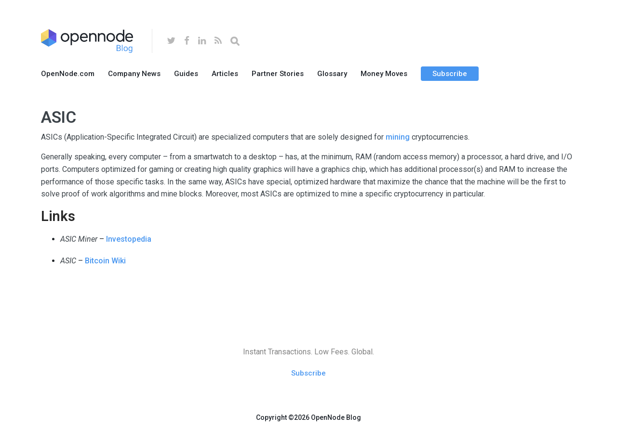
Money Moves (384, 73)
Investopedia (128, 239)
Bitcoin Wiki (105, 260)
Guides (186, 73)
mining (398, 137)
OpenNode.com (67, 73)
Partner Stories (278, 73)
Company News (134, 73)
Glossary (332, 73)
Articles (225, 73)
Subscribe (449, 73)
